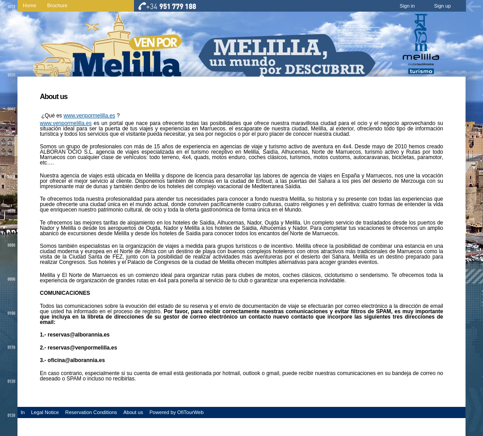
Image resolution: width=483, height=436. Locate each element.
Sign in (407, 6)
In (23, 412)
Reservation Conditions (91, 412)
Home (29, 5)
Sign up (442, 6)
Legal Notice (45, 412)
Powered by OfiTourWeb (176, 412)
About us (133, 412)
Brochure (57, 5)
